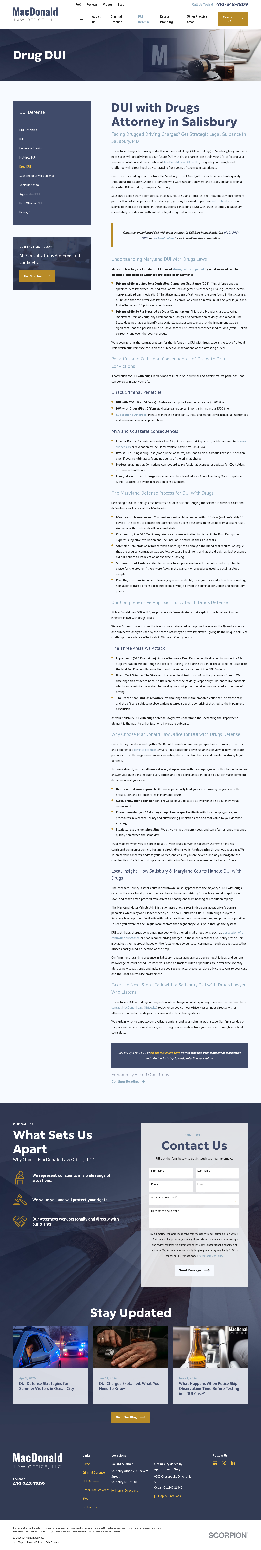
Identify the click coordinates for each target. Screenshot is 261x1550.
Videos (107, 5)
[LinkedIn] (233, 1463)
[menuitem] (52, 130)
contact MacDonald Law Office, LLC (134, 1007)
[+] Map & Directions (124, 1490)
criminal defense (145, 750)
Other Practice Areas (96, 1490)
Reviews (92, 5)
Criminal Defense (94, 1472)
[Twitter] (224, 1463)
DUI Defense (91, 1481)
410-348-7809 (232, 4)
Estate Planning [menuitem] (166, 19)
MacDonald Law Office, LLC (181, 162)
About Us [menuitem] (96, 19)
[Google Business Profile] (215, 1463)
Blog (121, 5)
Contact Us (90, 1507)
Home (86, 1464)
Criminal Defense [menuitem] (116, 19)
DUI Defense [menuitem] (144, 19)
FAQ (78, 5)
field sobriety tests (223, 201)
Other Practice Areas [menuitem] (197, 19)
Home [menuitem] (79, 19)
